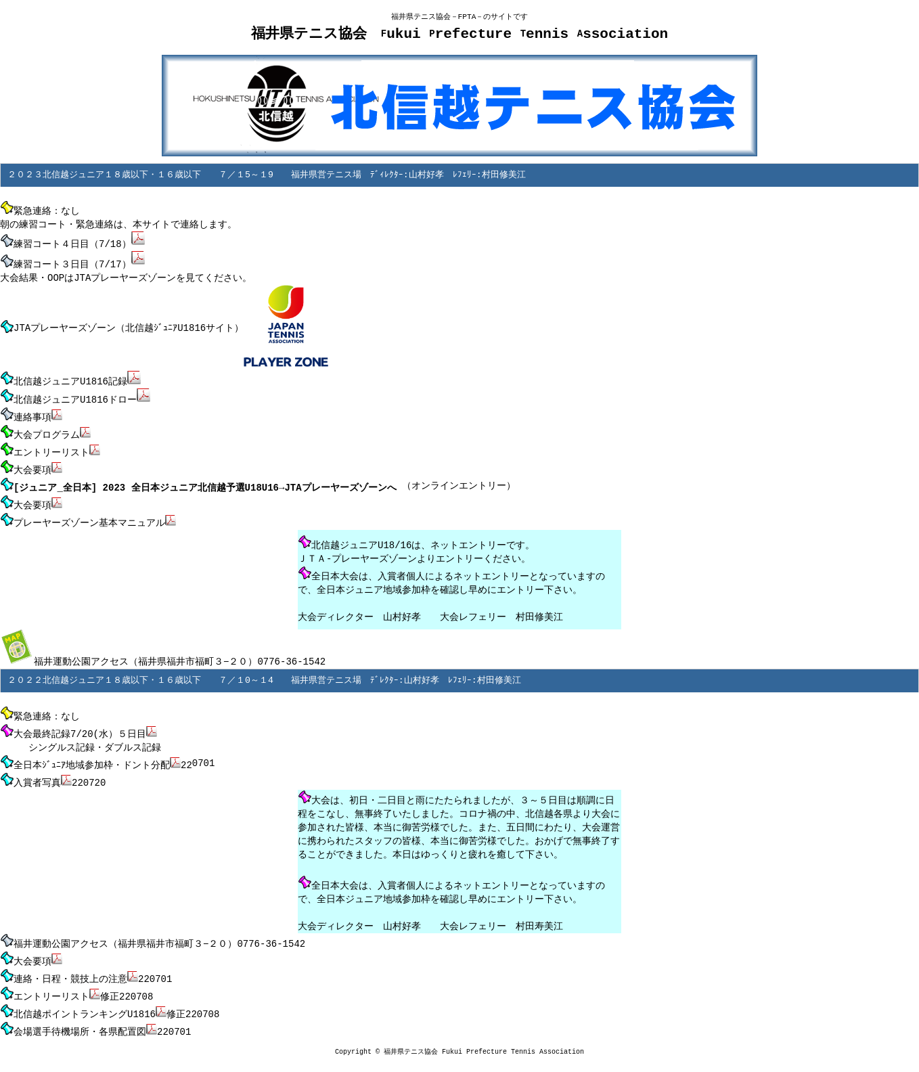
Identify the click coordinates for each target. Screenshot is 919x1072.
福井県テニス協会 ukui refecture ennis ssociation (459, 34)
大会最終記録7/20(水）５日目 (78, 726)
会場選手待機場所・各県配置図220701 (95, 1018)
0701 (203, 757)
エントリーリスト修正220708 (76, 984)
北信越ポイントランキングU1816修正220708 (109, 1001)
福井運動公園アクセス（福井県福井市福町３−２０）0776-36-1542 (163, 655)
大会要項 (31, 500)
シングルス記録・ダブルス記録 (80, 742)
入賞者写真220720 (53, 774)
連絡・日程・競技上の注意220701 (86, 967)
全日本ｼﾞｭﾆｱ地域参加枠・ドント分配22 (96, 757)
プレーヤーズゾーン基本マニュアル (88, 517)
